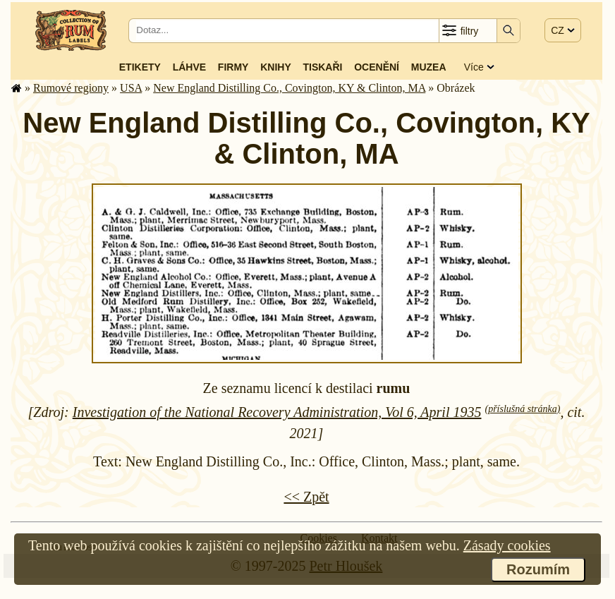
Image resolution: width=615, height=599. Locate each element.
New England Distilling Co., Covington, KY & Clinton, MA (289, 88)
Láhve (189, 67)
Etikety (140, 67)
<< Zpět (306, 496)
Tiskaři (322, 67)
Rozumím (538, 569)
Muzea (428, 67)
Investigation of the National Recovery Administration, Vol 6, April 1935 (277, 412)
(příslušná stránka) (522, 409)
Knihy (275, 67)
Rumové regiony (71, 88)
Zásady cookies (507, 545)
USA (131, 88)
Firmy (233, 67)
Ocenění (376, 67)
